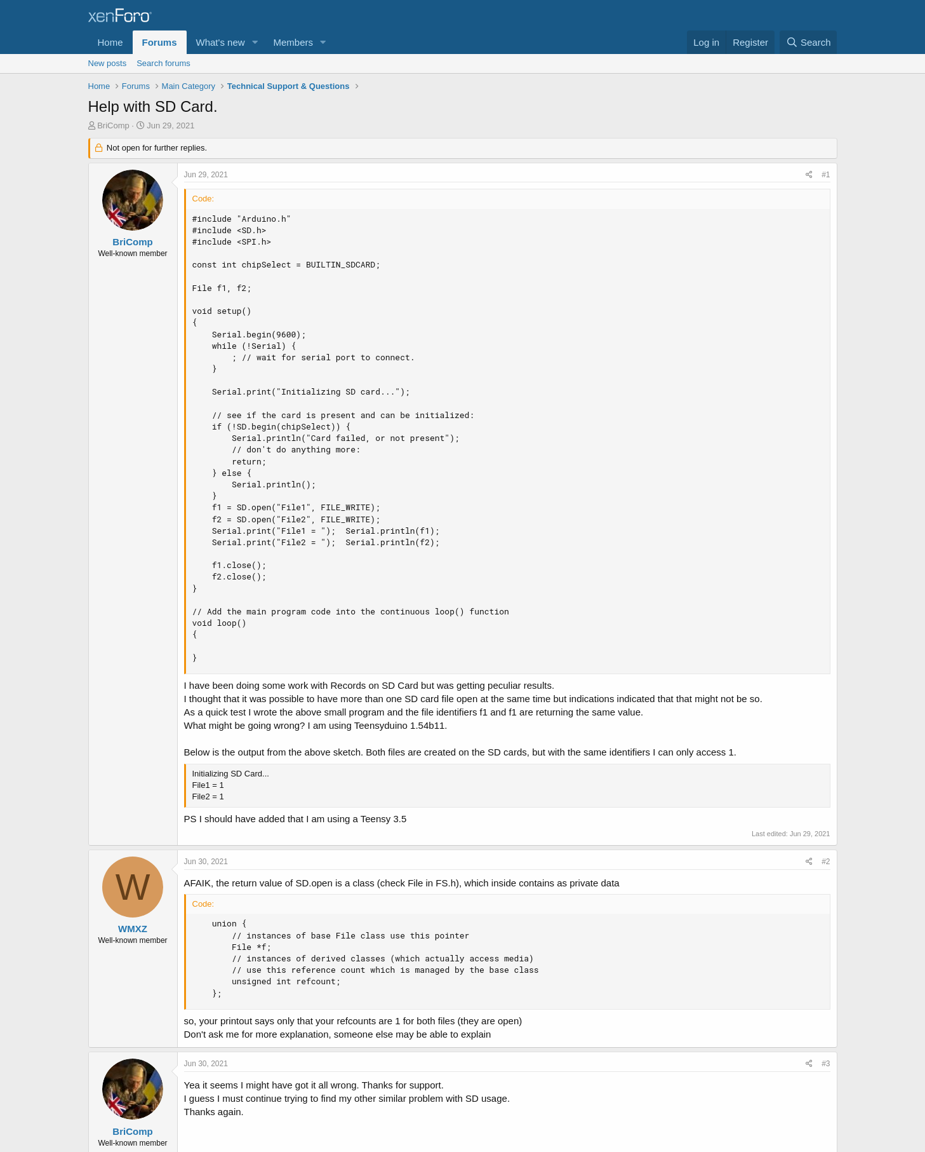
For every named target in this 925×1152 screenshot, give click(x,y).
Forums (159, 42)
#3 (826, 1063)
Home (110, 42)
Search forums (163, 63)
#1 (826, 174)
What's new (220, 42)
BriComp (113, 125)
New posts (107, 63)
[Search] (808, 42)
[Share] (809, 175)
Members (293, 42)
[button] (254, 42)
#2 (826, 861)
